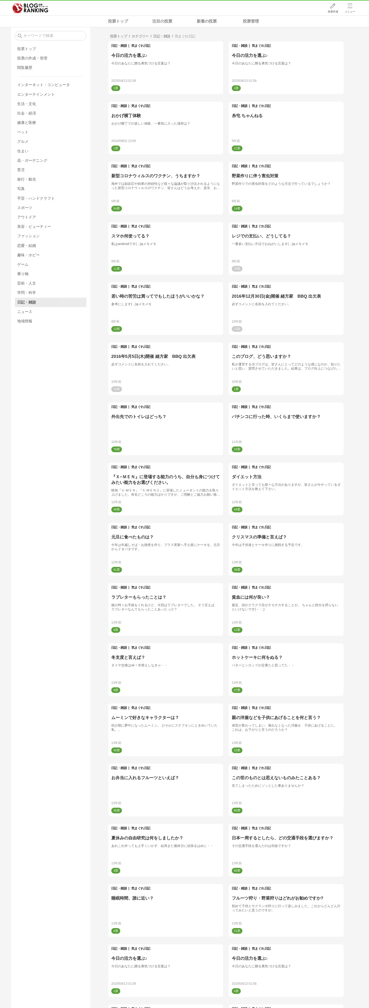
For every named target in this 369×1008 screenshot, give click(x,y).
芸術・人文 (26, 283)
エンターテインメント (36, 94)
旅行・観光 (26, 179)
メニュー (350, 11)
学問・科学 (26, 293)
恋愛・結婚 (26, 246)
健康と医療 (26, 123)
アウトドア (26, 217)
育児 (21, 170)
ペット (22, 132)
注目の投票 (162, 21)
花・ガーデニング (32, 160)
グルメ (22, 141)
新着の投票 (207, 21)
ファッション (28, 236)
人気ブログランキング (30, 8)
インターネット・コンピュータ (43, 85)
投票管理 (251, 21)
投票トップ (118, 21)
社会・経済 (26, 113)
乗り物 (22, 274)
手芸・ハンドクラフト (36, 198)
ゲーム (22, 264)
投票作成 (333, 11)
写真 (21, 189)
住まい (22, 151)
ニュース (24, 312)
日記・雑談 (119, 45)
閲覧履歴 (24, 68)
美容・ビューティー (34, 227)
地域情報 (24, 321)
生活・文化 (26, 104)
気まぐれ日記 (140, 45)
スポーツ (24, 208)
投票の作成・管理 (32, 58)
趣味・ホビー (28, 255)
